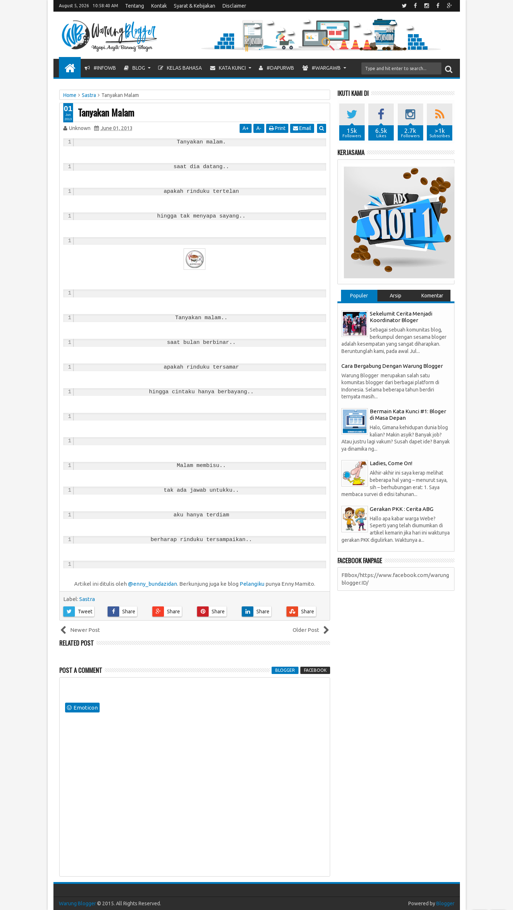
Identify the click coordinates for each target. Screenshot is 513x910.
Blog (134, 68)
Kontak (159, 6)
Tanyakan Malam (106, 112)
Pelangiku (252, 584)
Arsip (395, 295)
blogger (285, 670)
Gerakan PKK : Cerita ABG (401, 509)
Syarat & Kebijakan (194, 6)
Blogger (445, 903)
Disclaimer (234, 6)
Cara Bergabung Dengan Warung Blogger (392, 366)
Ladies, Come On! (391, 463)
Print (277, 128)
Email (302, 128)
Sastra (87, 599)
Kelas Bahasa (180, 68)
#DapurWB (276, 68)
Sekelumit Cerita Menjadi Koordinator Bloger (401, 316)
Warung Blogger (77, 903)
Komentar (432, 295)
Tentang (134, 6)
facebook (315, 670)
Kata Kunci (228, 68)
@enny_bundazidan (152, 584)
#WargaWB (321, 68)
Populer (359, 295)
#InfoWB (100, 68)
